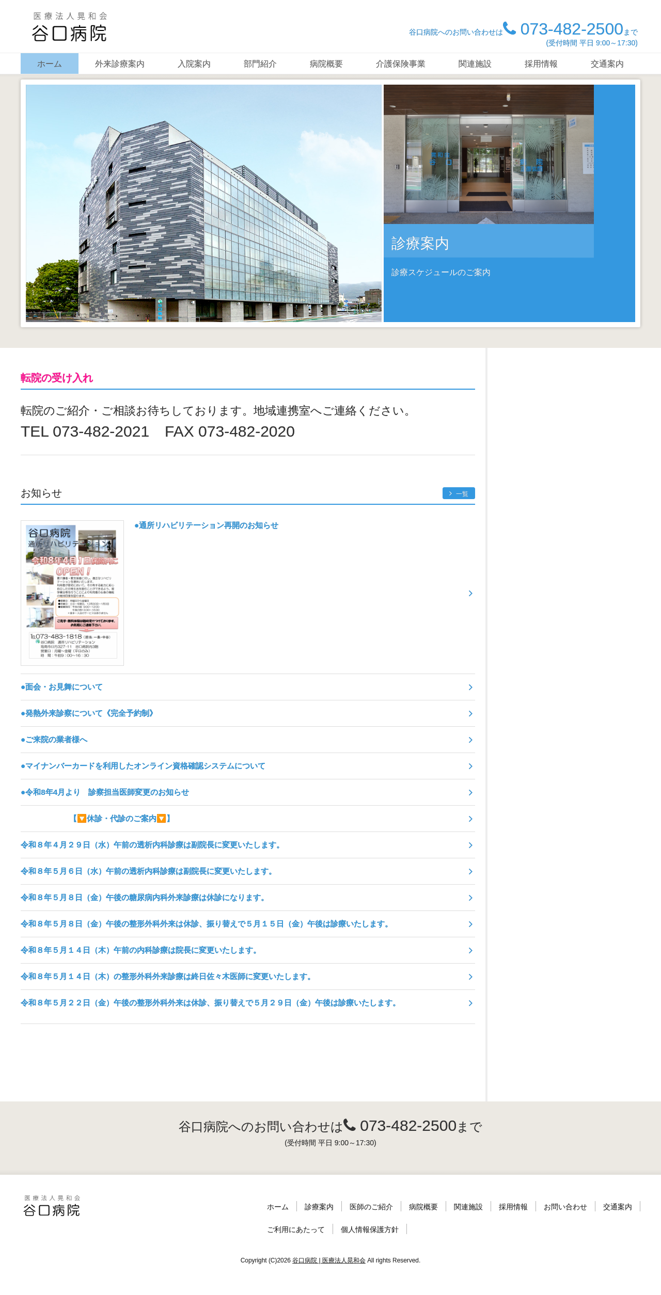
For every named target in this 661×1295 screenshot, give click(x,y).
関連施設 (475, 63)
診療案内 (319, 1207)
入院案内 (194, 63)
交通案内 (607, 63)
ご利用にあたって (296, 1229)
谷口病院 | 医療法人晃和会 (329, 1260)
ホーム (49, 63)
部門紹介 (260, 63)
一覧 (458, 494)
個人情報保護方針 (370, 1229)
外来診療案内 (120, 63)
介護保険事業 (401, 63)
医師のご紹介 (371, 1207)
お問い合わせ (565, 1207)
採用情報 (541, 63)
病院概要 (326, 63)
